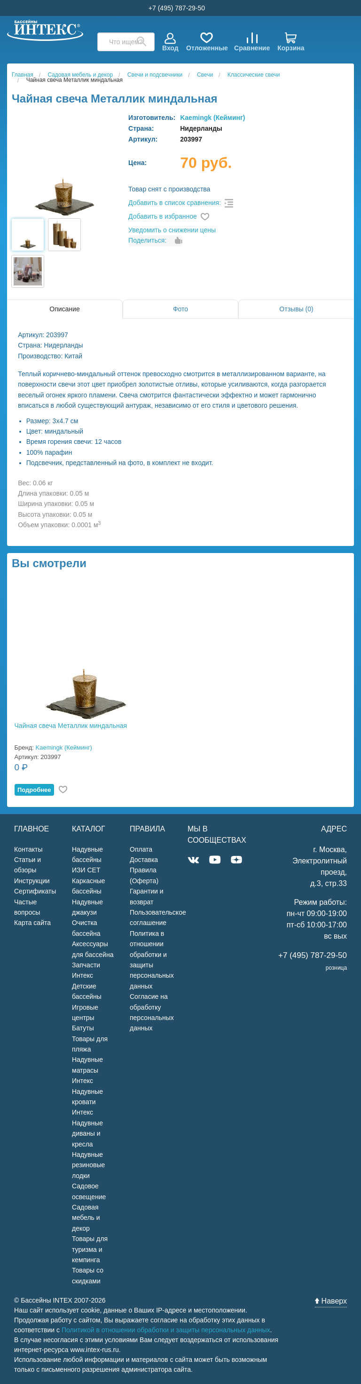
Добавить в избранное (162, 216)
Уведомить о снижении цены (172, 230)
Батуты (83, 1028)
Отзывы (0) (296, 309)
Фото (180, 309)
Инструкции (32, 881)
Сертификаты (35, 891)
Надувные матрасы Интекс (87, 1070)
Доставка (144, 859)
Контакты (28, 849)
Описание (64, 309)
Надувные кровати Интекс (87, 1102)
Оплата (141, 849)
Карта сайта (32, 922)
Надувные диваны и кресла (87, 1133)
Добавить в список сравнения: (174, 202)
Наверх (331, 1301)
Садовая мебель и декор (86, 1217)
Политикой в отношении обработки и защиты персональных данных (166, 1330)
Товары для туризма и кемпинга (90, 1249)
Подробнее (34, 789)
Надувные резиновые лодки (88, 1165)
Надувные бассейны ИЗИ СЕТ (87, 860)
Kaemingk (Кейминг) (212, 117)
